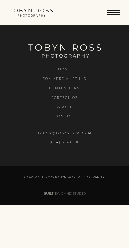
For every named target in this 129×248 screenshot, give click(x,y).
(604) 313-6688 (65, 142)
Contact (64, 116)
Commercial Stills (64, 79)
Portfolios (64, 98)
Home (64, 69)
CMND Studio (73, 193)
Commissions (64, 88)
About (64, 107)
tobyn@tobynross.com (64, 133)
